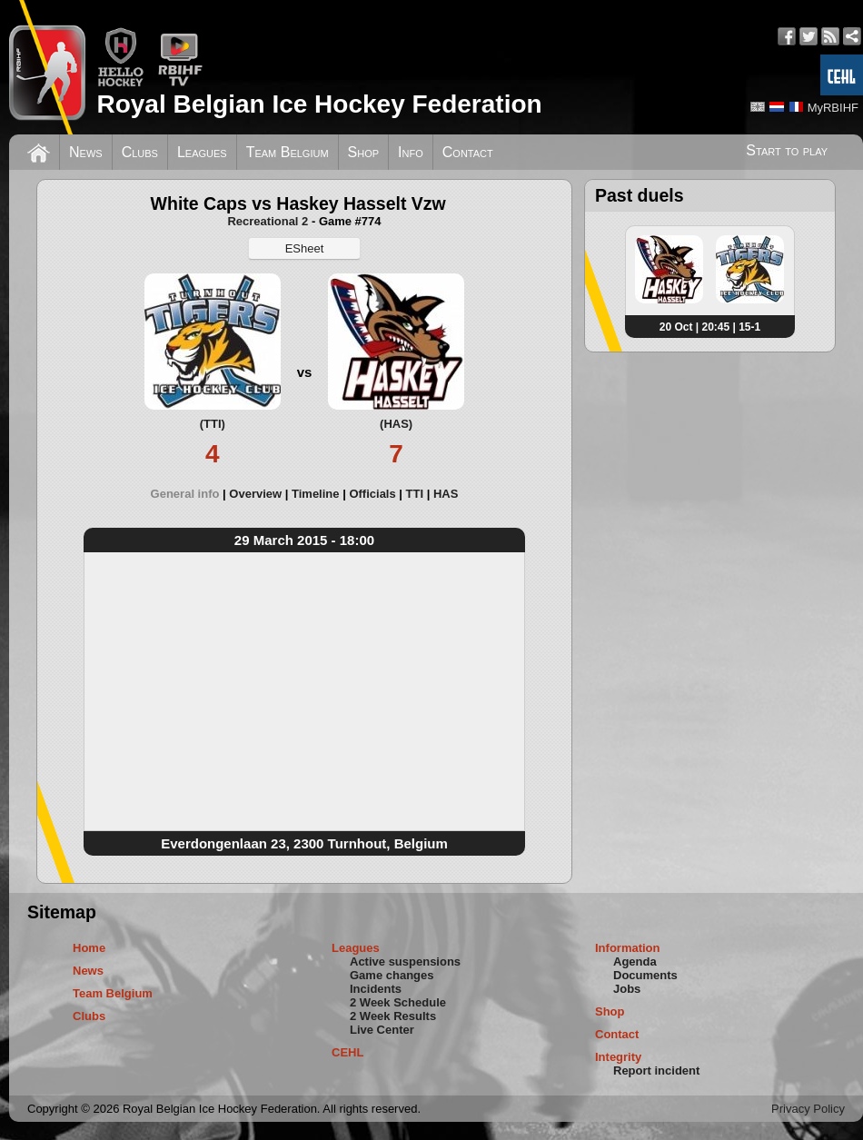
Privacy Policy (808, 1108)
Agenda (635, 961)
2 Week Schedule (398, 1002)
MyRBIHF (833, 107)
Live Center (382, 1029)
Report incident (656, 1070)
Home (89, 948)
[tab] (190, 494)
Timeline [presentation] (316, 494)
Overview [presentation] (255, 494)
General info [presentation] (185, 494)
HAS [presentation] (445, 494)
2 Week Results (393, 1016)
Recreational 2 (267, 221)
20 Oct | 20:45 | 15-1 (710, 327)
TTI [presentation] (415, 494)
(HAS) (396, 424)
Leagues (202, 152)
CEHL (347, 1052)
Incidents (376, 989)
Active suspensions (405, 961)
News (86, 152)
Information (627, 948)
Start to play (787, 150)
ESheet (304, 248)
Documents (645, 975)
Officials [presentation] (372, 494)
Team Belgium (287, 152)
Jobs (626, 989)
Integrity (618, 1057)
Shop (364, 152)
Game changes (392, 975)
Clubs (140, 152)
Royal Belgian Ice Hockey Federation (318, 104)
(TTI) (212, 424)
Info (410, 152)
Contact (467, 152)
